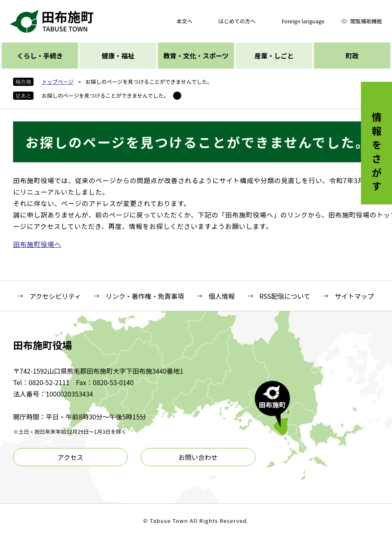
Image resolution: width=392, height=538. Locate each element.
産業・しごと (274, 56)
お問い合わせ (198, 457)
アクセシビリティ (55, 296)
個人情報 (222, 296)
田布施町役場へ (37, 244)
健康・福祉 (117, 56)
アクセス (70, 457)
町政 (352, 56)
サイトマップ (354, 296)
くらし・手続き (40, 56)
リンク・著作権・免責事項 (145, 296)
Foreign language (303, 21)
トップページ (58, 81)
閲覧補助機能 (366, 21)
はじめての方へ (237, 21)
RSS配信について (284, 296)
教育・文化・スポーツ (196, 56)
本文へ (184, 21)
